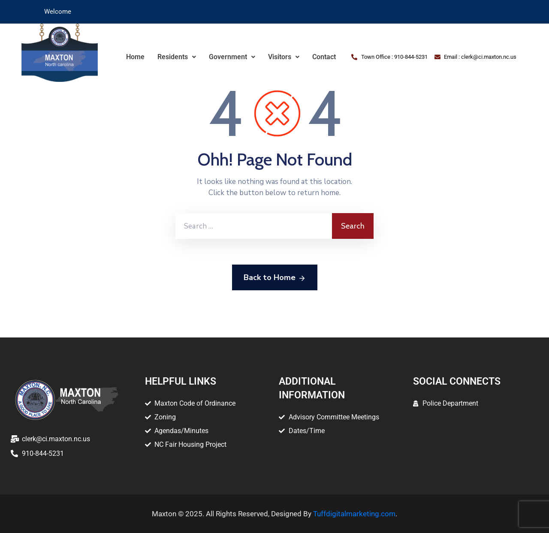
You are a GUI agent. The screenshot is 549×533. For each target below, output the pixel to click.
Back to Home (275, 277)
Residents (176, 57)
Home (135, 57)
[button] (176, 57)
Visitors (283, 57)
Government (232, 57)
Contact (324, 57)
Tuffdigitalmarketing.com (354, 513)
